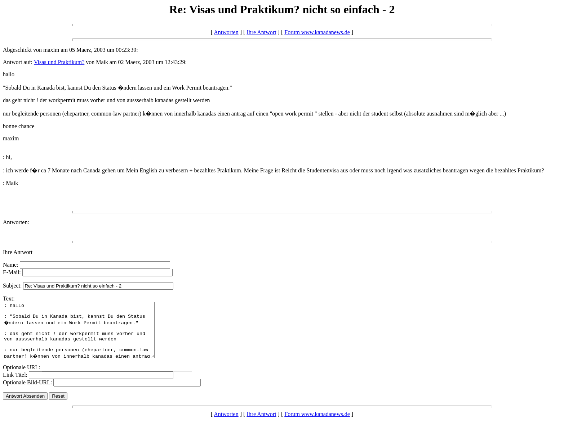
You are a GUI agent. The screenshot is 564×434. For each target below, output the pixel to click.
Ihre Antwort (261, 32)
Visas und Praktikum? (59, 62)
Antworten (226, 32)
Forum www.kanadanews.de (317, 32)
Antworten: (16, 222)
